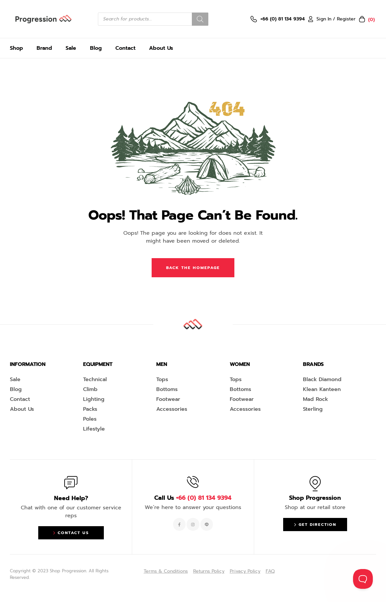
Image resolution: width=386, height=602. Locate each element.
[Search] (200, 19)
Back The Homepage (193, 268)
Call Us (192, 497)
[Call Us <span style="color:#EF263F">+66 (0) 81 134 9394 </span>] (193, 482)
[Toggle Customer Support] (363, 579)
